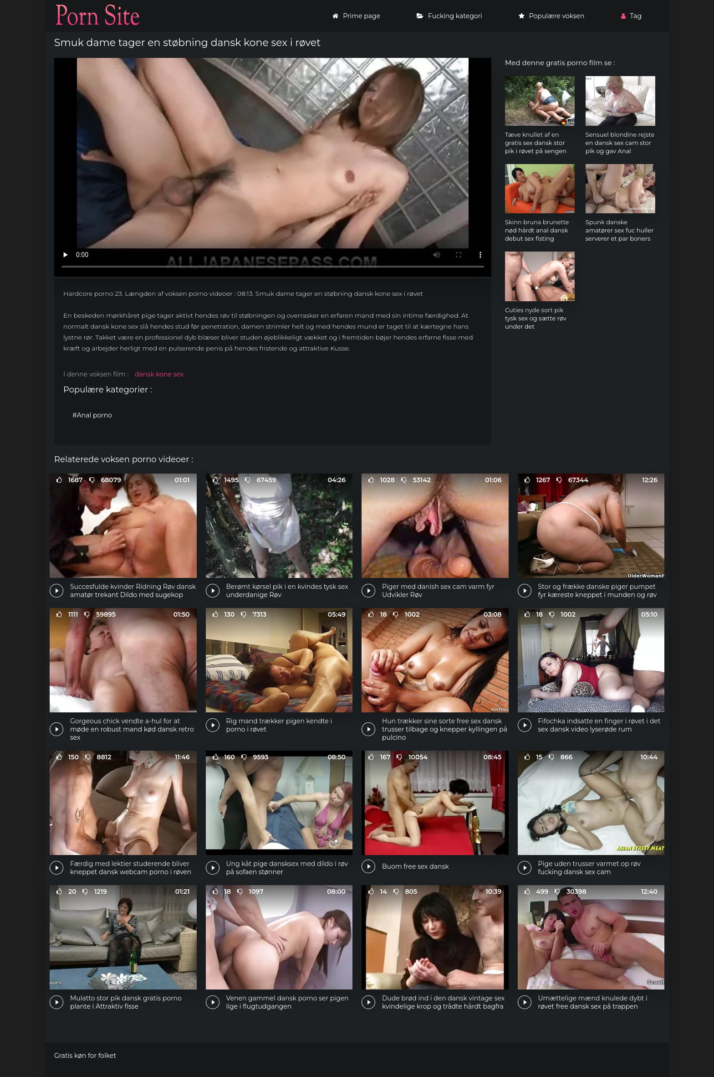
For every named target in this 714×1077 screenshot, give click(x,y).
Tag (631, 16)
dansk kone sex (159, 374)
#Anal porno (92, 415)
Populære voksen (552, 16)
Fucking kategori (449, 16)
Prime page (356, 16)
